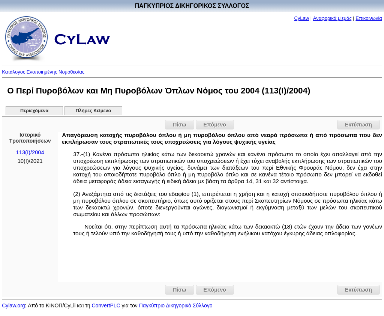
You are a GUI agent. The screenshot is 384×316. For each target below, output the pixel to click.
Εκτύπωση (358, 125)
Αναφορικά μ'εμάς (332, 18)
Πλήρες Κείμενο (93, 110)
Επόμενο (215, 125)
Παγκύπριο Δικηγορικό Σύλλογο (176, 305)
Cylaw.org (13, 305)
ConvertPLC (106, 305)
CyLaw (301, 18)
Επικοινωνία (369, 18)
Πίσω (179, 125)
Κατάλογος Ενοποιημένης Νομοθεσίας (43, 72)
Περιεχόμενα (34, 110)
